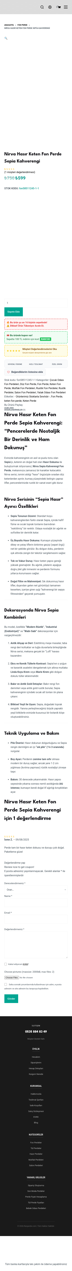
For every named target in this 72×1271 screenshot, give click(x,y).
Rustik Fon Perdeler (47, 388)
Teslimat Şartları (36, 1100)
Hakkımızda (36, 1094)
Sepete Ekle (14, 311)
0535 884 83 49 (36, 1031)
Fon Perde (43, 384)
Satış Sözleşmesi (36, 1111)
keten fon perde (13, 400)
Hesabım (36, 1057)
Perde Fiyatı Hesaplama (36, 1197)
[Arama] (42, 7)
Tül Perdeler (36, 1148)
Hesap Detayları (36, 1068)
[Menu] (66, 7)
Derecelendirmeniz (14, 883)
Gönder (11, 998)
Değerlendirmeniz (14, 929)
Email (8, 912)
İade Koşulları (36, 1105)
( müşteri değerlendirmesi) (19, 172)
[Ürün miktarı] (36, 303)
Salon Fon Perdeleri (25, 392)
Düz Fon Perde (28, 384)
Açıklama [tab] (9, 408)
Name (8, 896)
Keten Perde (29, 400)
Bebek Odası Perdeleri (36, 1208)
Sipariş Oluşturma (36, 1185)
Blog (36, 1122)
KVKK (25, 964)
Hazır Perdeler (36, 1154)
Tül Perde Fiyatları (36, 1202)
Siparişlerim (36, 1062)
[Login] (49, 7)
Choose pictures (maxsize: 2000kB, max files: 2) (29, 971)
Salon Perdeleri (36, 1165)
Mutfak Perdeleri (35, 1160)
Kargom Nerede (36, 1074)
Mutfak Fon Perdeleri (23, 388)
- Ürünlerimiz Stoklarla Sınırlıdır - (32, 396)
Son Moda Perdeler (36, 1191)
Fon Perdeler (36, 1142)
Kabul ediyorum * (18, 964)
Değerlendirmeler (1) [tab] (14, 410)
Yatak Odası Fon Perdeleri (51, 392)
